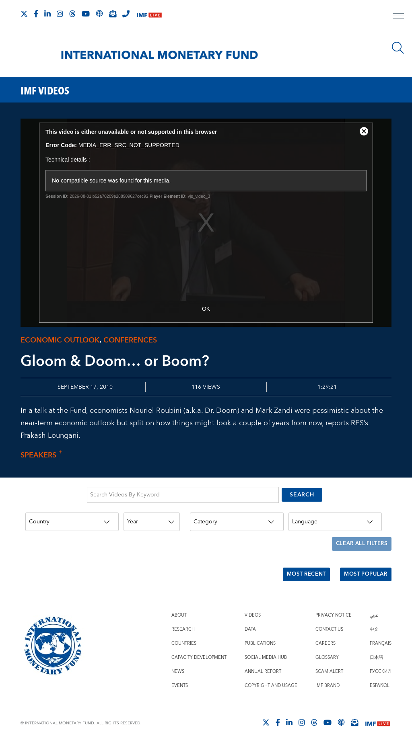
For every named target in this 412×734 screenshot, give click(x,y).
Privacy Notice (333, 604)
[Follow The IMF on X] (24, 13)
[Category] (236, 519)
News (177, 660)
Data (250, 618)
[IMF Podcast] (99, 13)
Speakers (43, 455)
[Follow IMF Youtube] (86, 13)
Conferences (130, 340)
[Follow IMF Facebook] (36, 13)
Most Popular (363, 565)
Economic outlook (60, 340)
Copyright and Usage (271, 674)
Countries (183, 632)
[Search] (398, 48)
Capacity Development (199, 646)
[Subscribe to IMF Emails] (112, 13)
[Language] (335, 519)
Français (380, 632)
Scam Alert (329, 660)
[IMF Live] (149, 14)
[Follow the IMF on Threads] (72, 13)
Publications (260, 632)
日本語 (376, 646)
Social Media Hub (266, 646)
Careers (325, 632)
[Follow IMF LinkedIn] (47, 13)
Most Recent (299, 565)
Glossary (327, 646)
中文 (374, 618)
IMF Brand (327, 674)
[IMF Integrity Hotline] (126, 13)
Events (179, 674)
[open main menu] (398, 17)
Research (183, 618)
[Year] (151, 519)
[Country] (72, 519)
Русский (380, 660)
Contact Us (329, 618)
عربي (374, 604)
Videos (253, 604)
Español (379, 674)
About (179, 604)
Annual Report (263, 660)
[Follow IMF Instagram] (60, 13)
